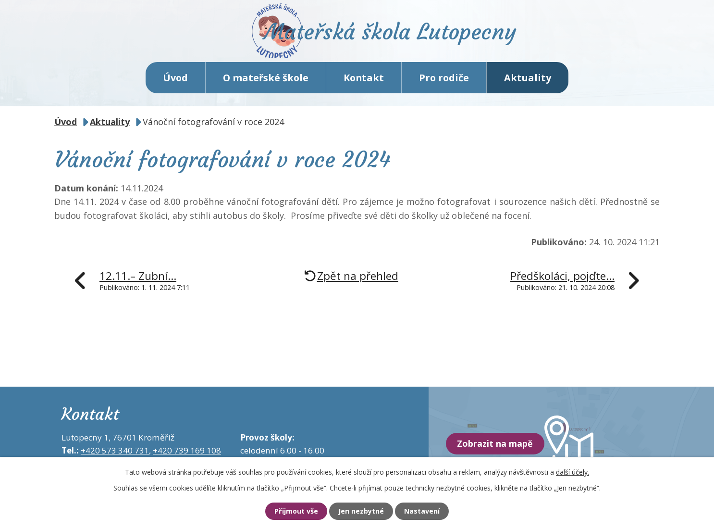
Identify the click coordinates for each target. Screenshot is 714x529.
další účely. (572, 471)
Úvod (175, 81)
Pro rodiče (444, 81)
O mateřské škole (265, 81)
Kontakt (364, 81)
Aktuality (527, 81)
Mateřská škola (398, 36)
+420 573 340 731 (115, 454)
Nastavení (425, 511)
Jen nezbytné (361, 511)
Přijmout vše (292, 511)
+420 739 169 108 (187, 454)
